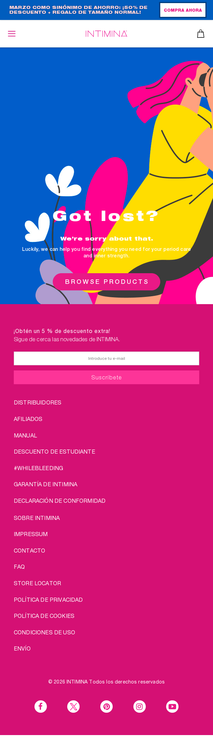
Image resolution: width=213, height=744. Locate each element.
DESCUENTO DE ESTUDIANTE (54, 451)
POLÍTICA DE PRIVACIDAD (48, 599)
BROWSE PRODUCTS (107, 281)
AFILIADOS (28, 418)
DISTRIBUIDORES (37, 402)
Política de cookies (44, 615)
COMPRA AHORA (183, 11)
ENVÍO (22, 648)
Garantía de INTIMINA (45, 484)
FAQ (19, 566)
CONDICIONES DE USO (44, 632)
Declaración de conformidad (59, 500)
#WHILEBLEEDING (38, 468)
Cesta (200, 34)
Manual (25, 435)
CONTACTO (29, 550)
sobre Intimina (37, 517)
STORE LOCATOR (37, 583)
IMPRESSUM (31, 534)
